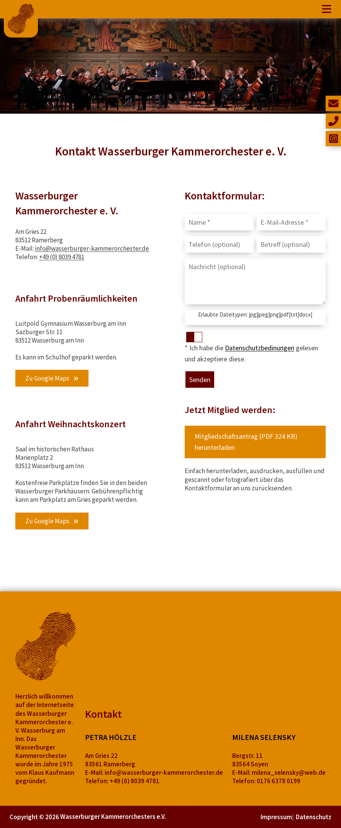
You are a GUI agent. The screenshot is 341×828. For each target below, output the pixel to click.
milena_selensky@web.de (289, 772)
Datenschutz (313, 817)
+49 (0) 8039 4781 (61, 257)
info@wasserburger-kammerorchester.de (92, 248)
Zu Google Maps (47, 378)
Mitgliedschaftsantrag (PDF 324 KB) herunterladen (246, 442)
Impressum (276, 817)
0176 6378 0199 (278, 781)
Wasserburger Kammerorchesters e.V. (113, 816)
